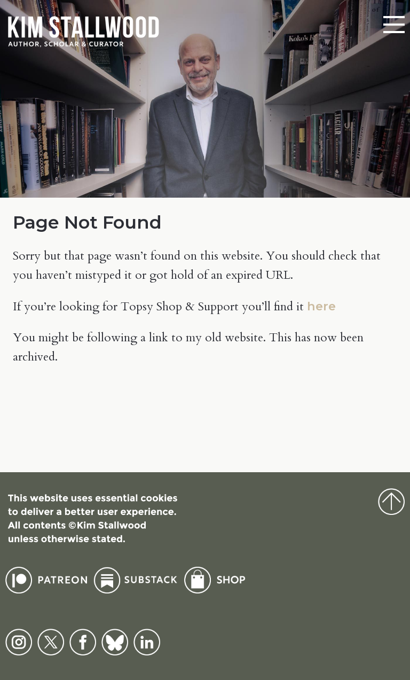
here (321, 306)
